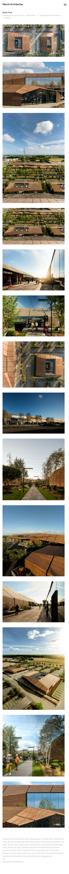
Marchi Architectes (13, 4)
